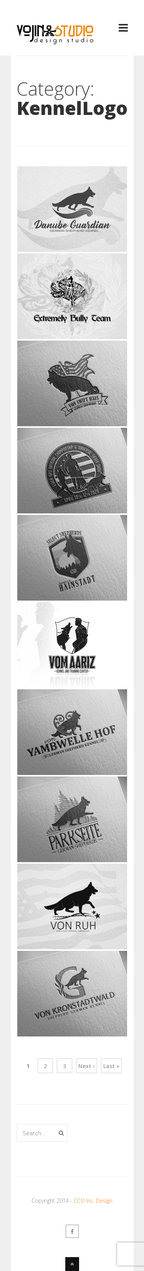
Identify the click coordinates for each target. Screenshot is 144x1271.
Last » (111, 1066)
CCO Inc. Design (93, 1200)
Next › (86, 1066)
